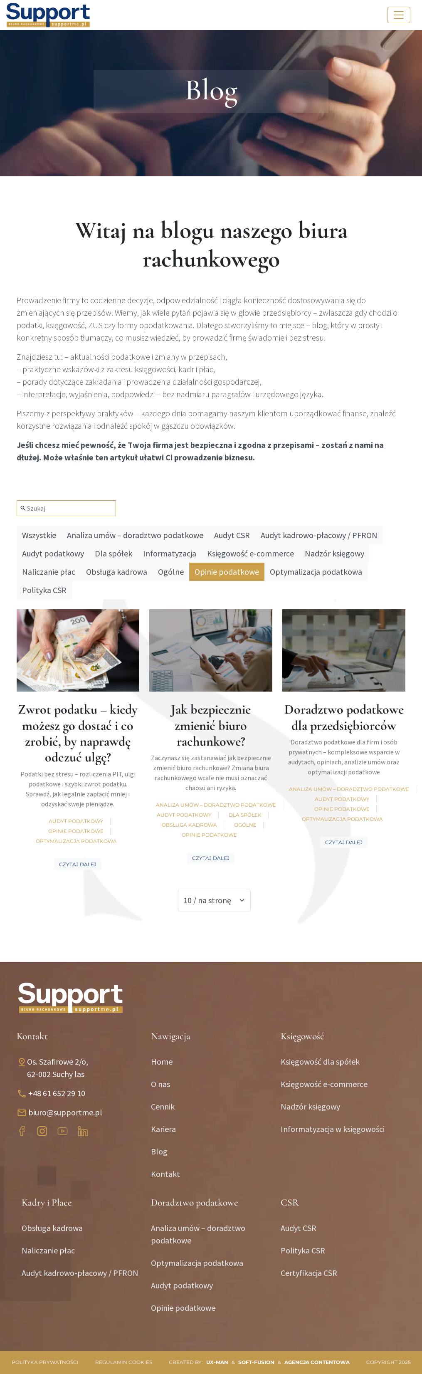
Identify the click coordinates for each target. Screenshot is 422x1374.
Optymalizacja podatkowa (316, 571)
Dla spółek (113, 553)
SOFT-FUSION (256, 1362)
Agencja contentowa (317, 1362)
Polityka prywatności (45, 1362)
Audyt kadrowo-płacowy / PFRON (319, 535)
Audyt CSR (232, 535)
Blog (159, 1151)
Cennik (163, 1106)
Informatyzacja (169, 553)
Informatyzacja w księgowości (333, 1129)
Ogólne (171, 571)
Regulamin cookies (123, 1362)
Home (162, 1061)
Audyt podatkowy (53, 553)
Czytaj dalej (77, 864)
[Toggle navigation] (398, 15)
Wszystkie (39, 535)
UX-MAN (217, 1362)
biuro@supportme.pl (65, 1112)
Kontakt (165, 1174)
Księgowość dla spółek (320, 1061)
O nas (160, 1084)
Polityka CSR (44, 590)
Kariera (163, 1129)
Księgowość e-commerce (250, 553)
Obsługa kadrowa (116, 571)
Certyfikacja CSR (309, 1273)
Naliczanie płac (48, 571)
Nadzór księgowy (334, 553)
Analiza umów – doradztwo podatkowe (135, 535)
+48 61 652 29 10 (56, 1093)
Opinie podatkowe (227, 571)
